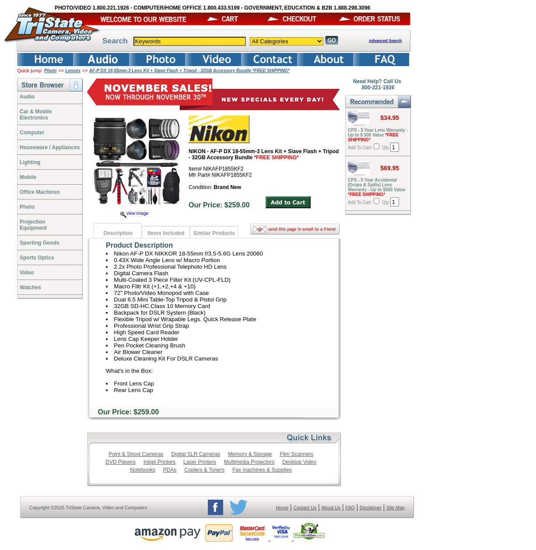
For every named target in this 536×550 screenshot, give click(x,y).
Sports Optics (37, 258)
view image (134, 213)
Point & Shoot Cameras (136, 454)
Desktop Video (299, 462)
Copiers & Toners (204, 470)
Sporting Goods (40, 243)
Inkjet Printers (159, 462)
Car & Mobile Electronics (36, 115)
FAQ (349, 507)
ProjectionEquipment (33, 225)
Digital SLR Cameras (195, 454)
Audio (27, 97)
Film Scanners (296, 454)
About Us (330, 507)
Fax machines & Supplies (261, 470)
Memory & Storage (250, 454)
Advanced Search (385, 41)
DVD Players (120, 462)
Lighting (30, 162)
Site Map (395, 507)
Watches (30, 287)
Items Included (165, 233)
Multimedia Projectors (249, 462)
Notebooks (142, 470)
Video (27, 273)
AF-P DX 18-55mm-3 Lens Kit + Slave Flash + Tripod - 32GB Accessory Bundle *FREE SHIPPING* (189, 70)
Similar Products (214, 233)
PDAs (170, 470)
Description (117, 233)
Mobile (28, 177)
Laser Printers (199, 462)
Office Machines (40, 192)
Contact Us (305, 507)
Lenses (72, 70)
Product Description (139, 245)
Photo (50, 70)
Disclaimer (371, 507)
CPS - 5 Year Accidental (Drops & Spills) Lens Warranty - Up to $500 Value (376, 187)
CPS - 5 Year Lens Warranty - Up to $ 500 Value (378, 135)
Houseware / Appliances (50, 147)
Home (282, 507)
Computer (32, 133)
